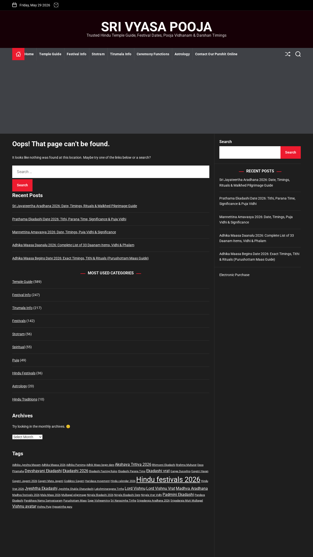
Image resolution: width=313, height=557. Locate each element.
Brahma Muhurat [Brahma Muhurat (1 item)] (186, 465)
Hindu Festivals (23, 373)
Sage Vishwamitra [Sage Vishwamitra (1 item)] (99, 500)
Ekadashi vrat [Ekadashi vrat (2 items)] (158, 470)
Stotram (98, 54)
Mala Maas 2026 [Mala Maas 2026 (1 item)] (50, 495)
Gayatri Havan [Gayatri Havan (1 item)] (199, 471)
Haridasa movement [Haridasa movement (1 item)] (97, 481)
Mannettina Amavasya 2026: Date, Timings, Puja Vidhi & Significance (64, 232)
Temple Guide (50, 54)
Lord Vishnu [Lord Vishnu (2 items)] (135, 488)
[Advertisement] (156, 97)
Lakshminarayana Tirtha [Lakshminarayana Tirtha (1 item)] (109, 488)
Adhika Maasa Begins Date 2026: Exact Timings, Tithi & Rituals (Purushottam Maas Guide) (80, 258)
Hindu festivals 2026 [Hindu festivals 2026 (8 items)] (168, 479)
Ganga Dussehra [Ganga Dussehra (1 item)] (180, 471)
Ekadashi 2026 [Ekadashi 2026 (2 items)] (75, 470)
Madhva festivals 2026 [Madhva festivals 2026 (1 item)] (26, 495)
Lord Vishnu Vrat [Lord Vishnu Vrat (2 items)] (160, 488)
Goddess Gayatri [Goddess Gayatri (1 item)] (74, 481)
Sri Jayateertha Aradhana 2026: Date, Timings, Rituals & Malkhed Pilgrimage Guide (74, 206)
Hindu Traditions (24, 399)
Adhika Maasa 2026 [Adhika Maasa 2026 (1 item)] (54, 465)
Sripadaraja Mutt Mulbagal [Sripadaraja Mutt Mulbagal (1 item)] (186, 500)
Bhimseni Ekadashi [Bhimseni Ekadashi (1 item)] (163, 465)
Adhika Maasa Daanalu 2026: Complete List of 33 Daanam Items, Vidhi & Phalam (73, 245)
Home (29, 54)
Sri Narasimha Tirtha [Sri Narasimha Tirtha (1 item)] (123, 500)
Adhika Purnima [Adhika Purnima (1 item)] (76, 465)
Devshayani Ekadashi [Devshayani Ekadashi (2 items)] (43, 470)
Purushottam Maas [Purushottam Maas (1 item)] (75, 500)
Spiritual (18, 347)
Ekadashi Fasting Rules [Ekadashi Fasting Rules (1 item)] (103, 471)
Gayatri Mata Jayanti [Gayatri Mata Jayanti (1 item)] (50, 481)
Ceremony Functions (153, 54)
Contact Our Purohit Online (216, 54)
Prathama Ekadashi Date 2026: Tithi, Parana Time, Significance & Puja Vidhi (69, 219)
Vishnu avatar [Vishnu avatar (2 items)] (24, 506)
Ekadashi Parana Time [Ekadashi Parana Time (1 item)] (131, 471)
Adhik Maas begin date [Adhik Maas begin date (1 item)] (100, 465)
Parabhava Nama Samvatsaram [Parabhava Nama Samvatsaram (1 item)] (43, 500)
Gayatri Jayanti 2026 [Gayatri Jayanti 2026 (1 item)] (24, 481)
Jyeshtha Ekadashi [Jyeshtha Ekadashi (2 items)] (41, 488)
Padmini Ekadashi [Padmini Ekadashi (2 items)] (178, 494)
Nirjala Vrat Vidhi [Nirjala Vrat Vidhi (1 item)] (151, 495)
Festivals (19, 321)
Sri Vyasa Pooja (156, 26)
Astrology (182, 54)
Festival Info (76, 54)
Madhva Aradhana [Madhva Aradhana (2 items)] (192, 488)
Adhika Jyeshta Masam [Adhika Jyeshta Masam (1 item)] (26, 465)
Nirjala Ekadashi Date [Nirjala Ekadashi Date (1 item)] (127, 495)
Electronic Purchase (234, 275)
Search (225, 141)
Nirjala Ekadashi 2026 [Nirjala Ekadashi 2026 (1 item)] (100, 495)
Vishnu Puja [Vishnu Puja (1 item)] (44, 506)
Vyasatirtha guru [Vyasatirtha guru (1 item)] (62, 506)
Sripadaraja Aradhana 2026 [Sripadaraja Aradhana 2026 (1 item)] (153, 500)
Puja (15, 360)
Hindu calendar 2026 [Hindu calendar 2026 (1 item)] (123, 481)
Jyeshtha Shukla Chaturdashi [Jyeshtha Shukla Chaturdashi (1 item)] (76, 488)
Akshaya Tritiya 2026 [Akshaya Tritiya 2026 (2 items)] (133, 464)
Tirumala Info (120, 54)
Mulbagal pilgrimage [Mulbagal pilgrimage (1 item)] (73, 495)
